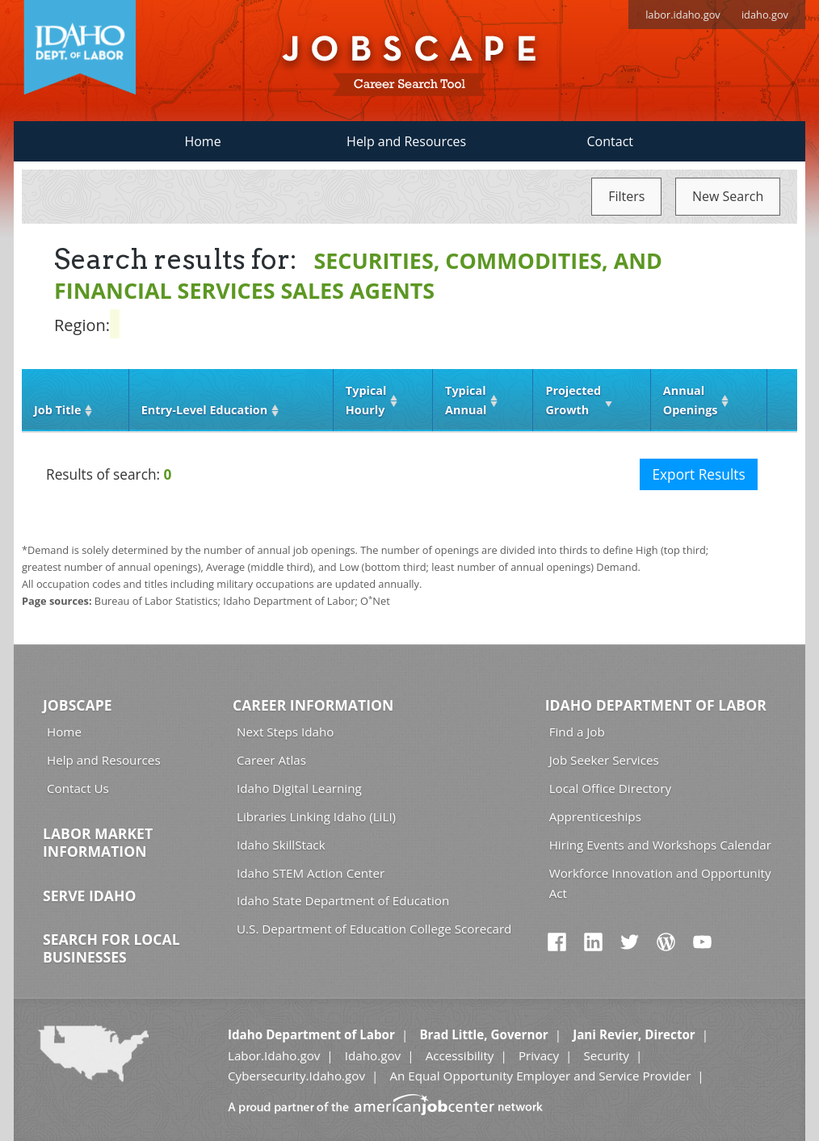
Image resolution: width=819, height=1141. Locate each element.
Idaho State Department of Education (343, 900)
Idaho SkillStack (281, 845)
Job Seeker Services (604, 760)
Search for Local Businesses (111, 948)
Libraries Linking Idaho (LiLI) (316, 816)
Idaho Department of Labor (655, 705)
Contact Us (78, 788)
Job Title (57, 409)
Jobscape (77, 705)
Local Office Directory (610, 788)
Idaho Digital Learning (299, 788)
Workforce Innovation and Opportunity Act (660, 883)
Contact (610, 141)
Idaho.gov (373, 1055)
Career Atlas (271, 760)
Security (606, 1055)
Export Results (698, 474)
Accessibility (460, 1055)
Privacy (539, 1055)
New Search (727, 196)
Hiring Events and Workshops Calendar (660, 845)
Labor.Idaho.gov (274, 1055)
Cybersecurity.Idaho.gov (296, 1076)
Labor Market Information (98, 842)
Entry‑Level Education (204, 409)
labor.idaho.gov (682, 14)
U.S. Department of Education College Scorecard (374, 929)
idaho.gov (764, 14)
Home (202, 141)
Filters (626, 196)
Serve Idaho (89, 895)
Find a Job (577, 732)
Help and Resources (406, 141)
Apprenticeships (595, 816)
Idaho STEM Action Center (310, 873)
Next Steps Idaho (285, 732)
